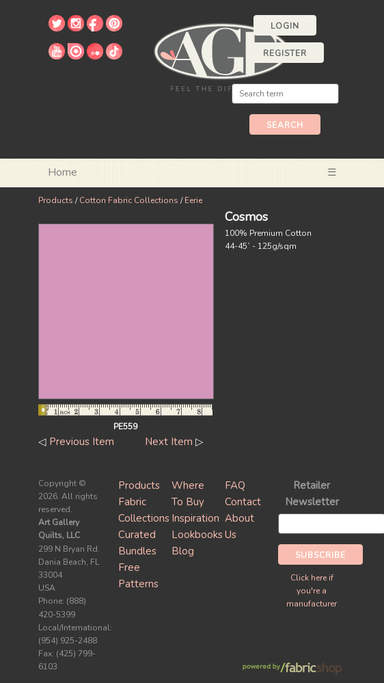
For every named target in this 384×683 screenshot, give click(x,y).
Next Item (169, 441)
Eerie (193, 200)
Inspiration (195, 518)
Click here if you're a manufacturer (311, 590)
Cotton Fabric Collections (128, 200)
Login (285, 26)
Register (285, 53)
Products (55, 200)
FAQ (235, 485)
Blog (183, 551)
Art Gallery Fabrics (221, 55)
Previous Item (81, 441)
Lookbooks (197, 534)
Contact (243, 502)
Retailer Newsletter (312, 494)
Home (62, 172)
